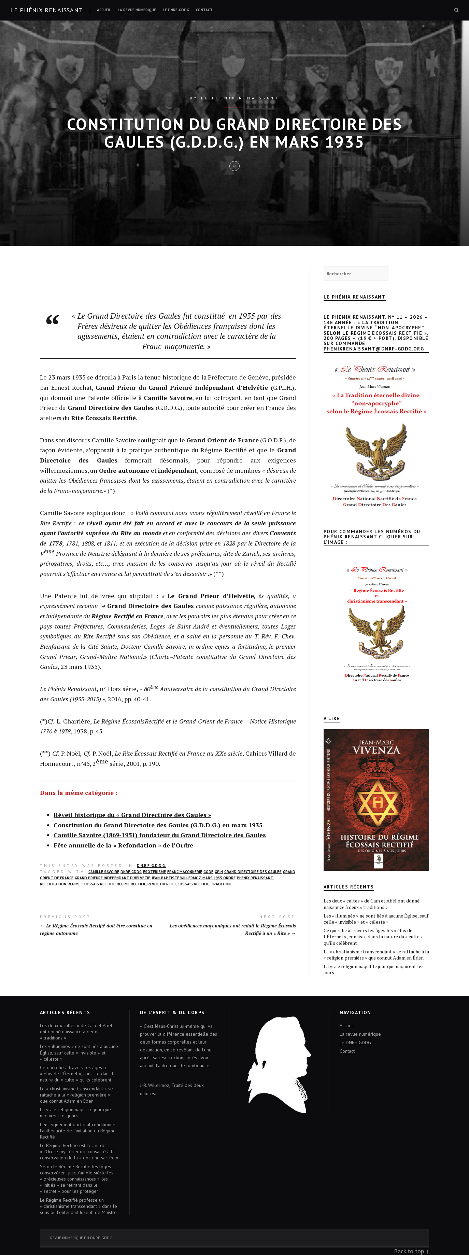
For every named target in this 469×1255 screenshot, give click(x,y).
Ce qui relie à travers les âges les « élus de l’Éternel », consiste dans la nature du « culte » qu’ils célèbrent (373, 936)
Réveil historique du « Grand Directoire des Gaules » (132, 815)
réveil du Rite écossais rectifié (178, 884)
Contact (204, 10)
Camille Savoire (103, 871)
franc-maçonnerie (184, 871)
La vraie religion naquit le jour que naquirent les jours (374, 969)
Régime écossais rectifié (91, 884)
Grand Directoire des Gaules (253, 871)
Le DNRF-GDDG (176, 10)
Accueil (104, 10)
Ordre (229, 877)
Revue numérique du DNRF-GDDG (81, 1238)
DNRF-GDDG (131, 871)
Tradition (221, 884)
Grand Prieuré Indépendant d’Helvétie (112, 877)
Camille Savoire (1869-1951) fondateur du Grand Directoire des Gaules (160, 835)
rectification (53, 884)
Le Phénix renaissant (46, 10)
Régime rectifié (131, 884)
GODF (208, 871)
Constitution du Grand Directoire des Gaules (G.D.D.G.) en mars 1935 (158, 825)
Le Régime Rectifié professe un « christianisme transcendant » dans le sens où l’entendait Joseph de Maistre (78, 1206)
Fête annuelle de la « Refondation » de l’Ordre (123, 845)
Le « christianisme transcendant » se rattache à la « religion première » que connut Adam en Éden (376, 954)
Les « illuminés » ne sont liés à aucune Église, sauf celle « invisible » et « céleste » (376, 918)
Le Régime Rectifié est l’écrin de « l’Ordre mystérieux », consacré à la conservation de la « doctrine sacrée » (79, 1151)
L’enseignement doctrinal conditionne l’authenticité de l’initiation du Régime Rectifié (78, 1130)
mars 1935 (212, 877)
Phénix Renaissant (255, 877)
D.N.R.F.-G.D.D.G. (151, 865)
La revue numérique (137, 10)
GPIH (219, 871)
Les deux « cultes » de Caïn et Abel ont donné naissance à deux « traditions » (372, 903)
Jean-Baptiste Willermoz (176, 877)
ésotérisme (154, 871)
